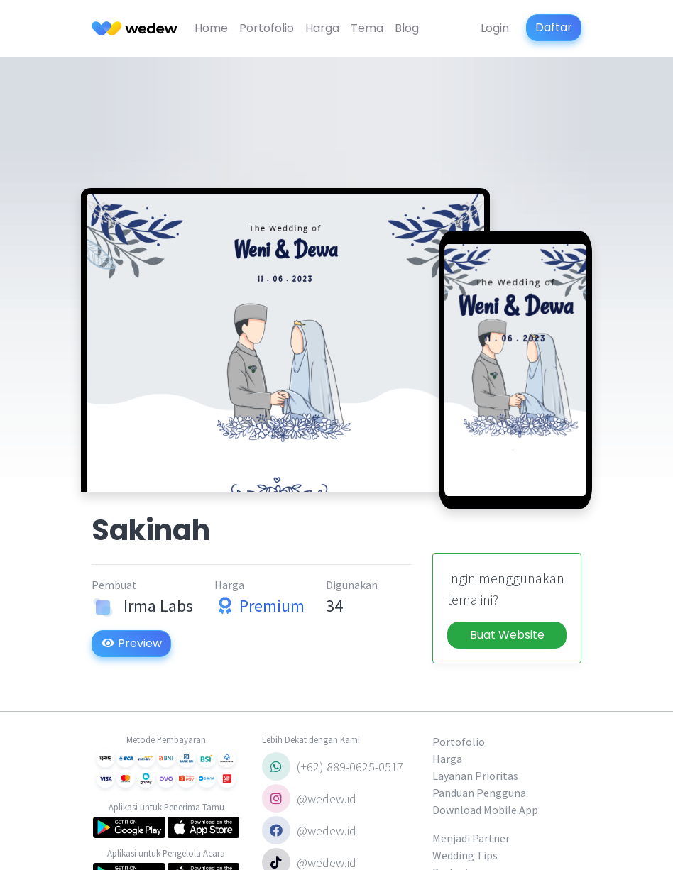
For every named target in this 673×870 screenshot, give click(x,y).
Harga (322, 28)
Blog (407, 28)
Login (495, 28)
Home (211, 28)
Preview (131, 643)
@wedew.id (309, 798)
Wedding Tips (465, 855)
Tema (367, 28)
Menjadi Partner (471, 838)
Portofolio (266, 28)
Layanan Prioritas (475, 776)
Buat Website (507, 635)
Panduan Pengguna (479, 793)
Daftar (553, 27)
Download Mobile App (485, 810)
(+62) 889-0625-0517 (333, 766)
